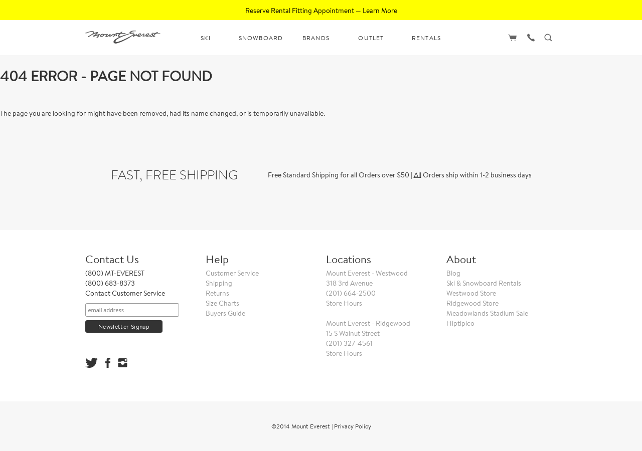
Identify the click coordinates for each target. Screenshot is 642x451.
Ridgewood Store (472, 303)
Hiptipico (460, 323)
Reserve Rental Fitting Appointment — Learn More (321, 10)
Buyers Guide (225, 313)
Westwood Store (471, 293)
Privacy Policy (352, 426)
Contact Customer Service (125, 293)
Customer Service (232, 273)
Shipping (219, 283)
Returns (217, 293)
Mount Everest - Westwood (367, 273)
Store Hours (344, 303)
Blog (453, 273)
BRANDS (316, 38)
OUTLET (371, 38)
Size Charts (222, 303)
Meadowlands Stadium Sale (487, 313)
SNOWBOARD (261, 38)
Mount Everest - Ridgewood (368, 323)
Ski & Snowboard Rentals (483, 283)
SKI (206, 38)
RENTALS (426, 38)
